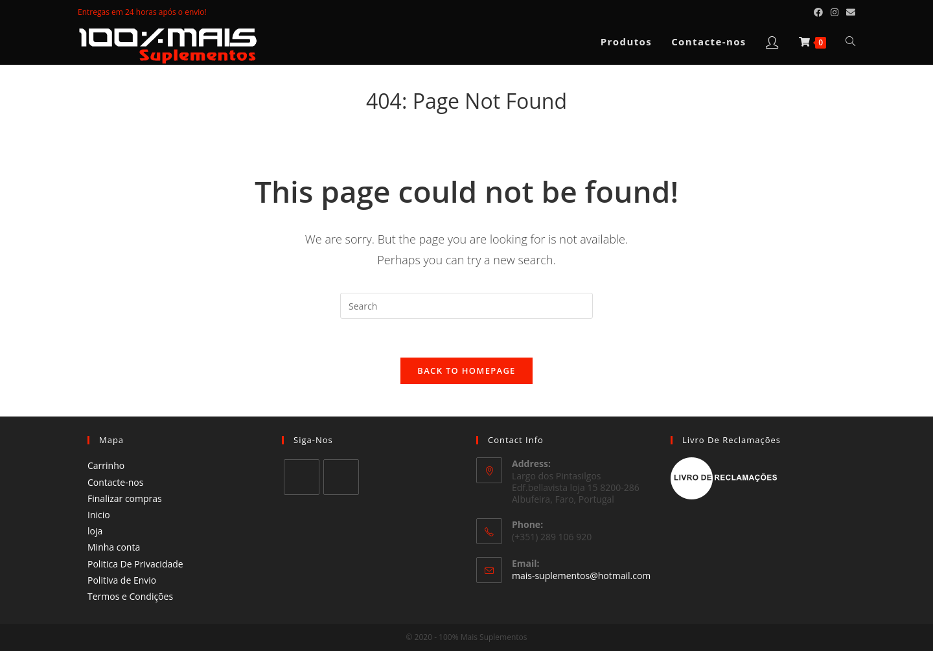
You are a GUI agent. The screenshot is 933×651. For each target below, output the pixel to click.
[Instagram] (341, 477)
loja (94, 531)
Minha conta (113, 547)
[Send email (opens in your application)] (848, 12)
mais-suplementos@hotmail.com (581, 575)
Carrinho (105, 465)
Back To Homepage (466, 370)
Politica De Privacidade (135, 564)
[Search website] (850, 41)
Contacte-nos (115, 482)
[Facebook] (301, 477)
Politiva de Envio (121, 580)
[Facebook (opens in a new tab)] (818, 12)
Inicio (98, 514)
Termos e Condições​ (130, 596)
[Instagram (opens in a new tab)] (834, 12)
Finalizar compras (124, 498)
